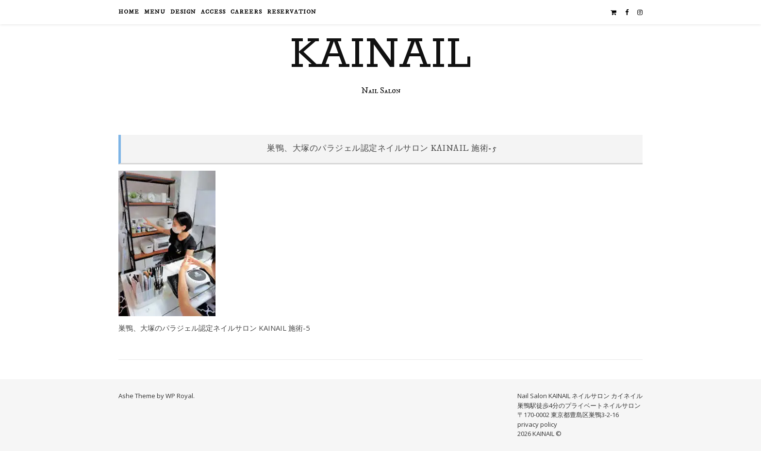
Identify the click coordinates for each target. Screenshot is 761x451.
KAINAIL (381, 55)
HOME (128, 12)
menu (154, 12)
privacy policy (537, 424)
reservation (291, 12)
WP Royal (179, 395)
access (213, 12)
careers (246, 12)
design (183, 12)
